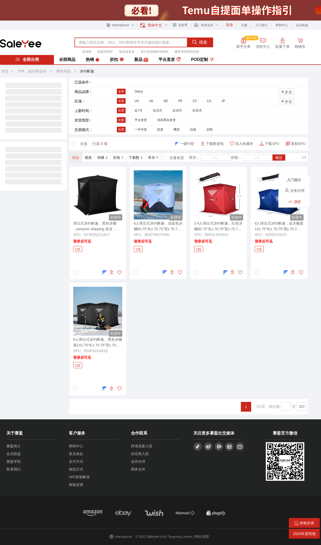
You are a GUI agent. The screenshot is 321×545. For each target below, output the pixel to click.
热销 (93, 59)
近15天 (157, 110)
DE (166, 101)
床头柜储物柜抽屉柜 (154, 51)
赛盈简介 (13, 446)
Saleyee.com (156, 536)
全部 (121, 91)
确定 (278, 157)
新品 (141, 59)
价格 (118, 157)
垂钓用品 (64, 71)
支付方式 (76, 461)
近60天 (197, 110)
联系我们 (13, 469)
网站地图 (202, 536)
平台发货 (141, 120)
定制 (209, 129)
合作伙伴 (138, 461)
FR (180, 101)
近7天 (139, 110)
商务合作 (138, 469)
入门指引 (261, 25)
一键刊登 (187, 144)
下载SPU (272, 144)
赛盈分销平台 (20, 43)
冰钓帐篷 (87, 71)
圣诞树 (86, 51)
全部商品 (67, 59)
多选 (286, 92)
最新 (88, 157)
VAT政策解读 (79, 477)
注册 (244, 25)
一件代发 (141, 129)
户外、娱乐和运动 (31, 71)
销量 (102, 157)
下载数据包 (215, 144)
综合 (75, 157)
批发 (160, 129)
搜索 (199, 42)
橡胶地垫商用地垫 (187, 51)
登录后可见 (82, 241)
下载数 (136, 157)
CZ (195, 101)
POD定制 (202, 59)
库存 (153, 157)
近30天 (177, 110)
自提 (193, 129)
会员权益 (302, 25)
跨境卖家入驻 (142, 446)
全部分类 (27, 59)
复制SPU (298, 144)
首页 (4, 71)
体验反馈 (76, 485)
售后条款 (76, 454)
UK (151, 101)
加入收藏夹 (244, 144)
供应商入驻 (140, 454)
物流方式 (76, 469)
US (137, 101)
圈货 (177, 129)
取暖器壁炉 (105, 51)
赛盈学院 (13, 461)
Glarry (139, 91)
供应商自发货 (166, 120)
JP (223, 101)
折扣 (117, 59)
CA (209, 101)
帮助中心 (282, 25)
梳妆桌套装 (127, 51)
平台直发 (169, 59)
